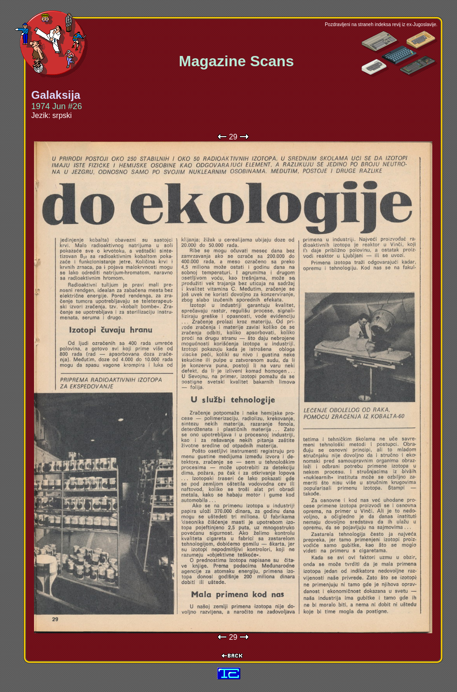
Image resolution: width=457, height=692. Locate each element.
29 (233, 137)
